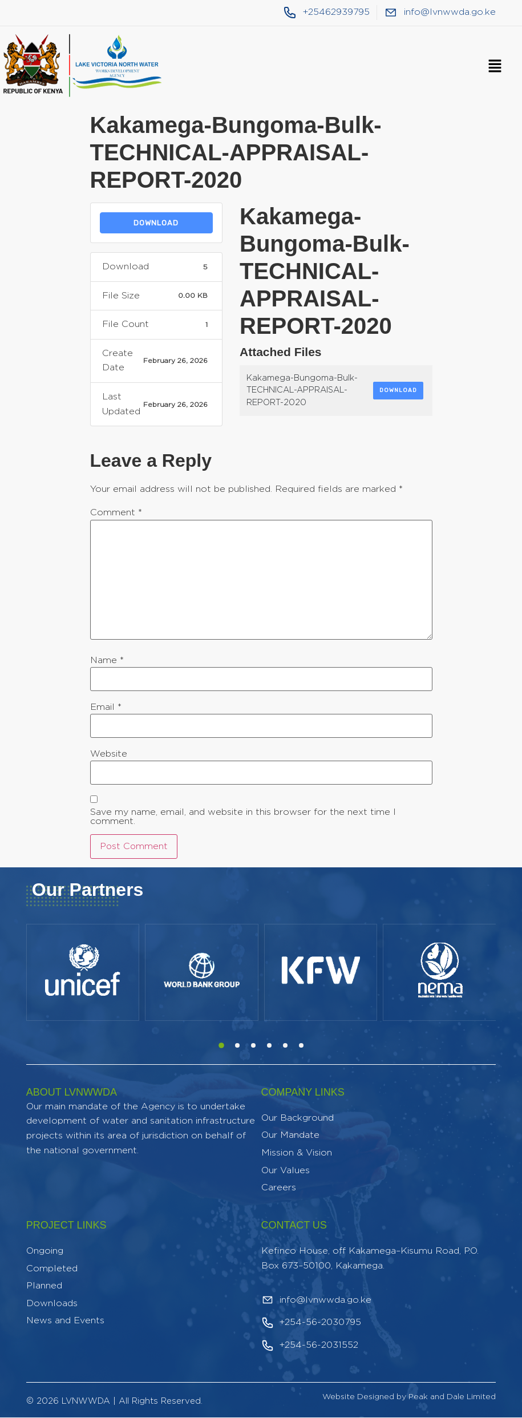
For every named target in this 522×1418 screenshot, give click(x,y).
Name (107, 660)
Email (106, 707)
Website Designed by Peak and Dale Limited (409, 1397)
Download (156, 223)
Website (108, 753)
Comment (116, 512)
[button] (494, 66)
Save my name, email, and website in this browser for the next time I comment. (243, 816)
